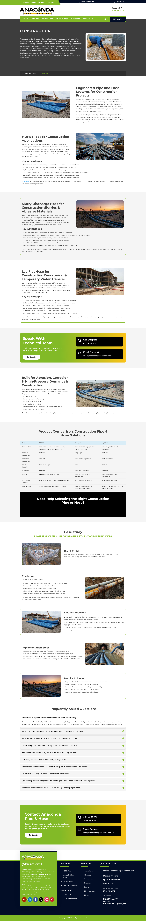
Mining (86, 895)
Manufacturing (89, 891)
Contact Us (88, 19)
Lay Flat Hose (62, 19)
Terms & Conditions (70, 898)
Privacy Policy (68, 894)
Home (25, 19)
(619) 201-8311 (119, 2)
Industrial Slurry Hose (69, 876)
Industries (75, 19)
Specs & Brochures (111, 880)
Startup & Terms (110, 876)
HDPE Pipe (35, 19)
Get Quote (118, 19)
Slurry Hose (47, 19)
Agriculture (88, 871)
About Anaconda (87, 2)
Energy (86, 887)
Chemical (87, 875)
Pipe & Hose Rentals (70, 885)
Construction (89, 879)
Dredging (87, 883)
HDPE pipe (25, 181)
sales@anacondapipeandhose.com (119, 871)
